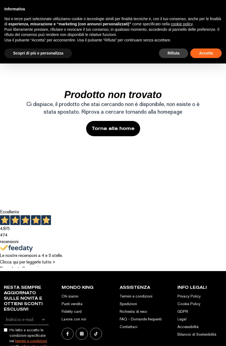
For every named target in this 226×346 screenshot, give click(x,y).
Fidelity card (72, 311)
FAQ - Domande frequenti (141, 319)
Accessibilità (188, 326)
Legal (181, 319)
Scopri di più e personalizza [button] (38, 53)
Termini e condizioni (136, 296)
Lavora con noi (74, 319)
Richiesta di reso (133, 311)
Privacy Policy (189, 296)
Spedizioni (128, 304)
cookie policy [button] (181, 24)
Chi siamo (70, 296)
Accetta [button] (206, 53)
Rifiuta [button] (174, 53)
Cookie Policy (188, 304)
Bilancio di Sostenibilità (196, 334)
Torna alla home (113, 128)
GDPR (182, 311)
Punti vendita (72, 304)
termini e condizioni (31, 341)
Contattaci (128, 326)
